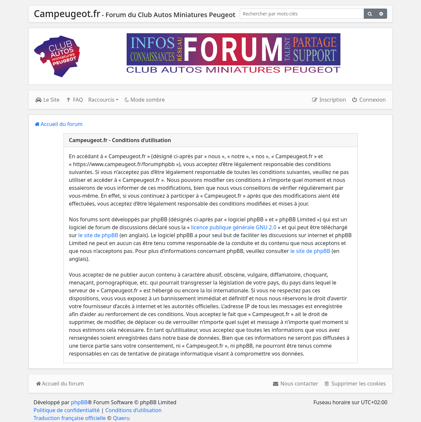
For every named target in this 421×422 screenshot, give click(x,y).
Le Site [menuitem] (47, 99)
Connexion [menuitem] (368, 99)
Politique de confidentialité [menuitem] (67, 410)
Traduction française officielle (70, 418)
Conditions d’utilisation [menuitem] (133, 410)
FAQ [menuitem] (74, 99)
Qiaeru (121, 418)
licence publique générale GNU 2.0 (233, 227)
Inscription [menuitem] (328, 99)
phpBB (79, 402)
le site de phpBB (98, 235)
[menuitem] (295, 383)
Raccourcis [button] (101, 99)
